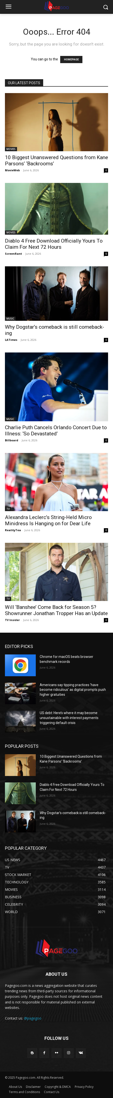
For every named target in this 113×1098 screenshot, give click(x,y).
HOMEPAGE (71, 59)
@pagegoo (32, 1018)
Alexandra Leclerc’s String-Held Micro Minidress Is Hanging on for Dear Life (48, 520)
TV (8, 509)
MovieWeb (12, 170)
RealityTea (13, 530)
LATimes (11, 340)
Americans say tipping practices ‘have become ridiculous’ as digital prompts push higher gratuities (73, 690)
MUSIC (10, 318)
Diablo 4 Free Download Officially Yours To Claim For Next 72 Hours (54, 244)
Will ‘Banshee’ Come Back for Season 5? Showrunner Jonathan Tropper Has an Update (56, 610)
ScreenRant (13, 253)
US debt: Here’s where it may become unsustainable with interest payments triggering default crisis (69, 717)
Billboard (11, 440)
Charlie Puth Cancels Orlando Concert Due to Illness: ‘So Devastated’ (56, 430)
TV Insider (12, 620)
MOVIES (11, 149)
